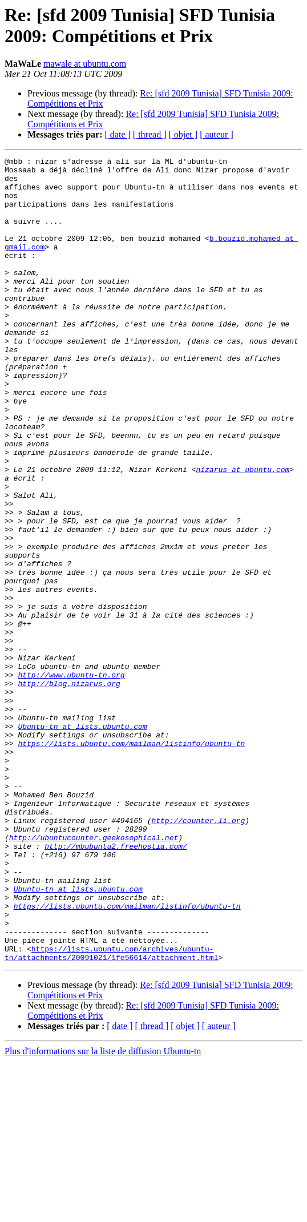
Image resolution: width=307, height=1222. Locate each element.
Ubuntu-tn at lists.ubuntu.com (82, 841)
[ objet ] (182, 134)
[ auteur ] (216, 134)
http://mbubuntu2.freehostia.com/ (116, 984)
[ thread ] (150, 134)
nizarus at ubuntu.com (242, 532)
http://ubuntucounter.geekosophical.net (93, 974)
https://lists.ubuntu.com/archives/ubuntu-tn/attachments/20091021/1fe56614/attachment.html (111, 1113)
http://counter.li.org (198, 954)
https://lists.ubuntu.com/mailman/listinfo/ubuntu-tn (131, 861)
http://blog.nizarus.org (69, 789)
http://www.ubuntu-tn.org (71, 779)
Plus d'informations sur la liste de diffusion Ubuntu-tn (103, 1212)
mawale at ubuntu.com (84, 63)
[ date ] (118, 134)
